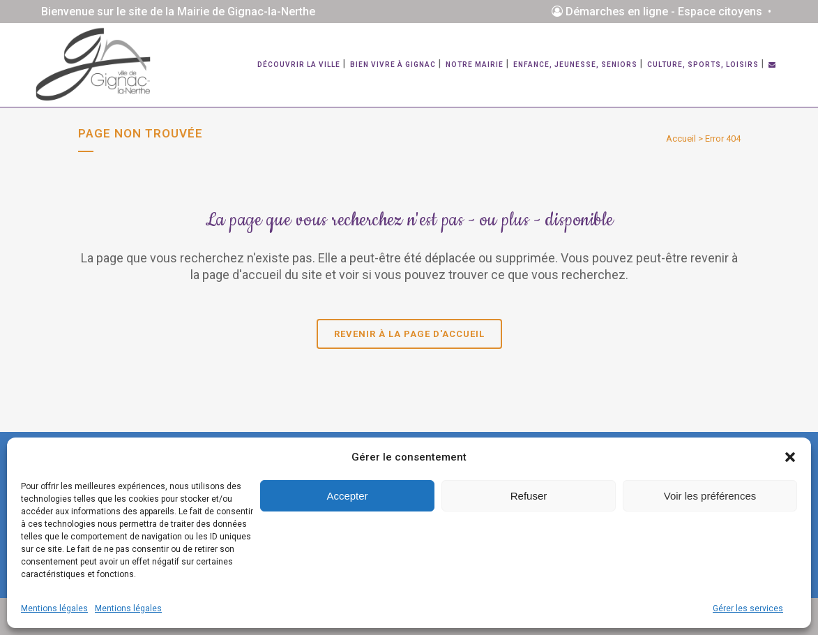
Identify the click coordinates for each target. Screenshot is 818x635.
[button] (790, 457)
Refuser (528, 496)
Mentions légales (54, 608)
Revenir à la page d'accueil (409, 334)
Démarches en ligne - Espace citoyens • (664, 11)
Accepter (347, 496)
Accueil (681, 138)
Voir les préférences (710, 496)
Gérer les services (748, 608)
